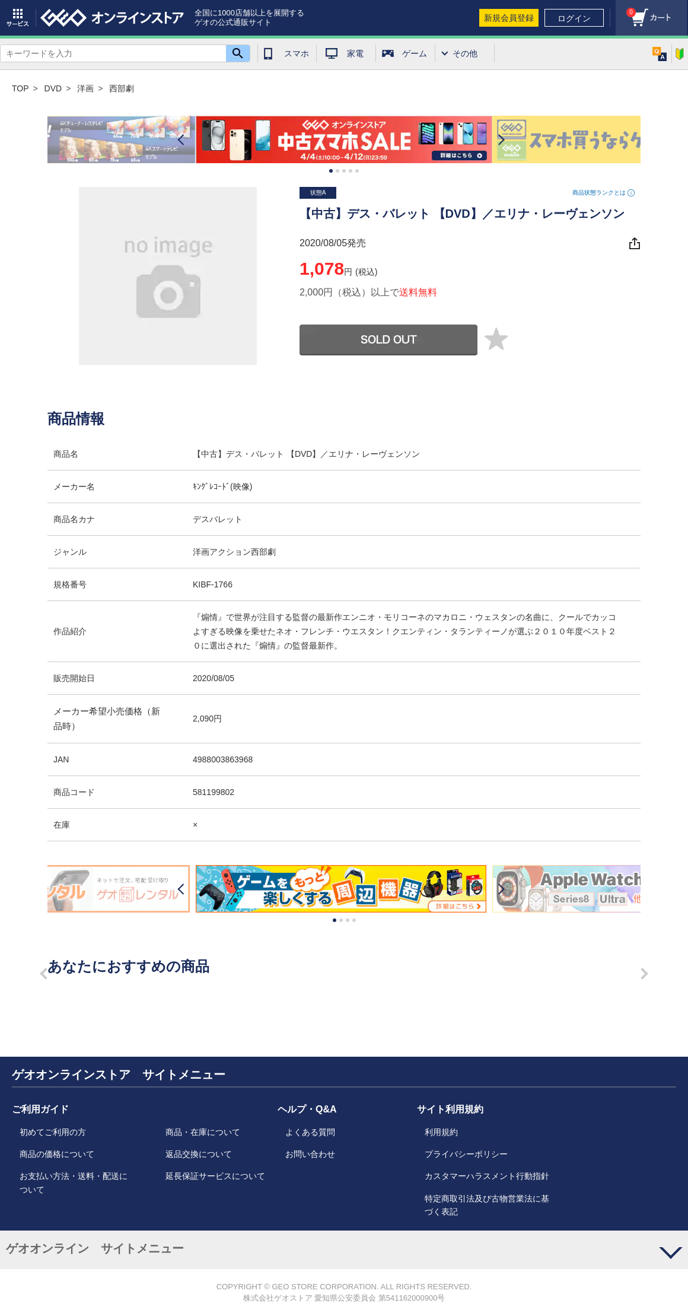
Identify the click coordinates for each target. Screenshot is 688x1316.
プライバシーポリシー (466, 1154)
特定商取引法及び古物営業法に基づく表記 (487, 1205)
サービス (18, 18)
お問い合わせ (310, 1154)
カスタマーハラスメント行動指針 (487, 1176)
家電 (355, 53)
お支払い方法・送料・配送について (74, 1182)
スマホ (296, 53)
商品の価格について (57, 1154)
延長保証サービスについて (215, 1176)
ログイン (574, 18)
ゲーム (414, 53)
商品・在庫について (202, 1132)
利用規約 (441, 1132)
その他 (465, 53)
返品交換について (198, 1154)
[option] (344, 140)
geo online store (112, 18)
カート (626, 9)
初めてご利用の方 (53, 1132)
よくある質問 (310, 1132)
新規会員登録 (509, 18)
